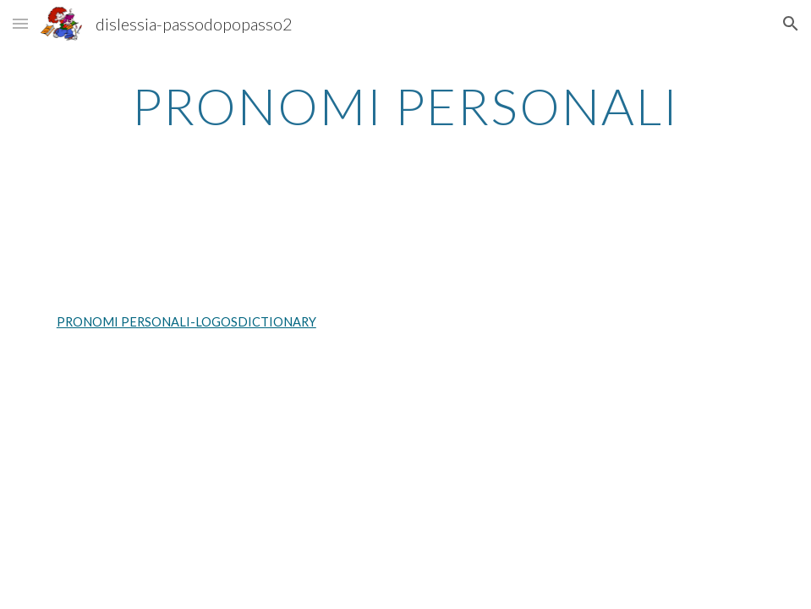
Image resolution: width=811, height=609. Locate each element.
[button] (20, 23)
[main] (405, 105)
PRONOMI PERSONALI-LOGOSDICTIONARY (186, 322)
